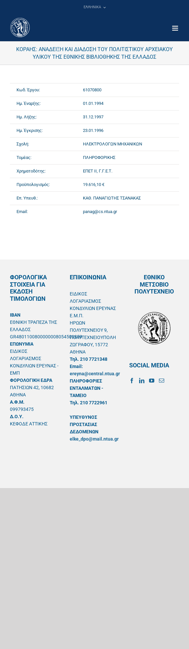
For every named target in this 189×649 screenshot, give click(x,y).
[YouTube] (151, 380)
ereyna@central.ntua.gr (95, 373)
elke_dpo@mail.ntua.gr (94, 439)
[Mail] (161, 380)
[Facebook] (131, 380)
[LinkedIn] (141, 380)
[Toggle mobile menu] (175, 28)
